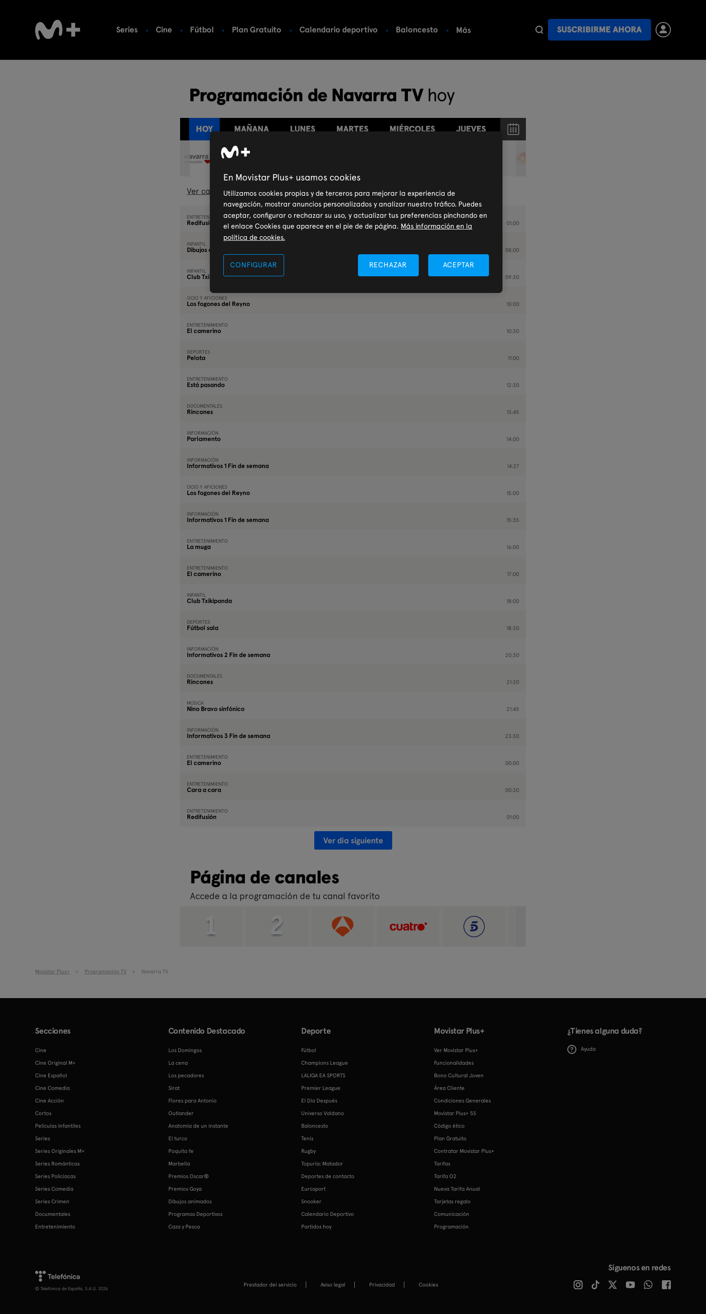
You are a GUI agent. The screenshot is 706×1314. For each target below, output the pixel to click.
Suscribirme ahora (599, 29)
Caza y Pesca (184, 1227)
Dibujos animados (190, 1201)
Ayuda (581, 1049)
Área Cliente (449, 1088)
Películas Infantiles (58, 1126)
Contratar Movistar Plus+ (464, 1151)
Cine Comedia (52, 1088)
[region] (356, 212)
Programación (451, 1227)
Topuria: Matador (322, 1164)
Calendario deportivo (338, 29)
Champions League (324, 1063)
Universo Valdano (322, 1113)
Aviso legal (333, 1285)
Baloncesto (417, 29)
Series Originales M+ (60, 1151)
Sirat (174, 1088)
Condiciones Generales (462, 1101)
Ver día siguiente (353, 840)
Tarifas (442, 1164)
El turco (177, 1138)
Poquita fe (181, 1151)
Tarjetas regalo (452, 1201)
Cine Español (51, 1075)
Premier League (320, 1088)
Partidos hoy (316, 1227)
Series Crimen (52, 1201)
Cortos (43, 1113)
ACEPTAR (459, 265)
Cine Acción (49, 1101)
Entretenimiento (55, 1227)
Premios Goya (185, 1189)
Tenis (465, 29)
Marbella (179, 1164)
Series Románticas (57, 1164)
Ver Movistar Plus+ (456, 1050)
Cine (164, 29)
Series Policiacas (55, 1176)
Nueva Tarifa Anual (457, 1189)
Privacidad (382, 1285)
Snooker (311, 1201)
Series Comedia (54, 1189)
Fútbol (202, 29)
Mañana (251, 129)
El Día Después (319, 1101)
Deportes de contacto (327, 1176)
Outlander (181, 1113)
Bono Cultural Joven (459, 1075)
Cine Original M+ (55, 1063)
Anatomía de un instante (198, 1126)
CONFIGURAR (253, 265)
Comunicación (451, 1214)
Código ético (449, 1126)
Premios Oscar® (188, 1176)
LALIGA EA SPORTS (323, 1075)
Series (127, 29)
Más (500, 30)
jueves (471, 129)
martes (352, 129)
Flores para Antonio (192, 1101)
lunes (302, 129)
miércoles (412, 129)
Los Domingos (185, 1050)
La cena (178, 1063)
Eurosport (313, 1189)
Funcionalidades (454, 1063)
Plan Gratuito (256, 29)
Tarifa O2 (445, 1176)
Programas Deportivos (195, 1214)
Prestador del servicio (270, 1285)
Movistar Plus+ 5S (455, 1113)
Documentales (52, 1214)
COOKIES (428, 1285)
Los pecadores (186, 1075)
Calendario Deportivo (327, 1214)
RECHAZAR (388, 265)
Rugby (308, 1151)
